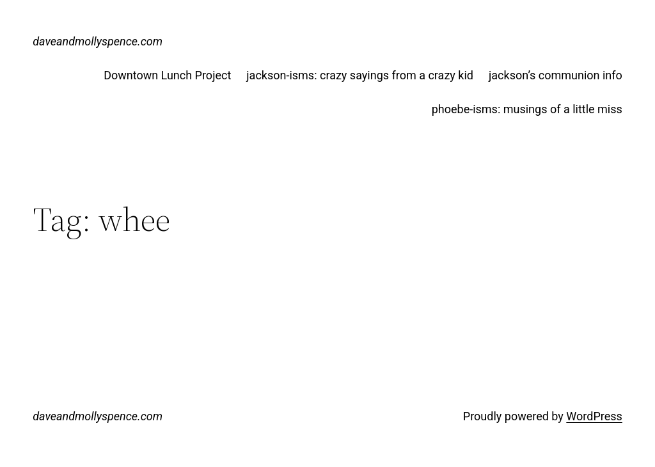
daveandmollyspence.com (97, 41)
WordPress (594, 416)
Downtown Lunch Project (167, 75)
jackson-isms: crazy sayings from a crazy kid (359, 75)
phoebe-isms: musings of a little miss (527, 109)
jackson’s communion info (555, 75)
